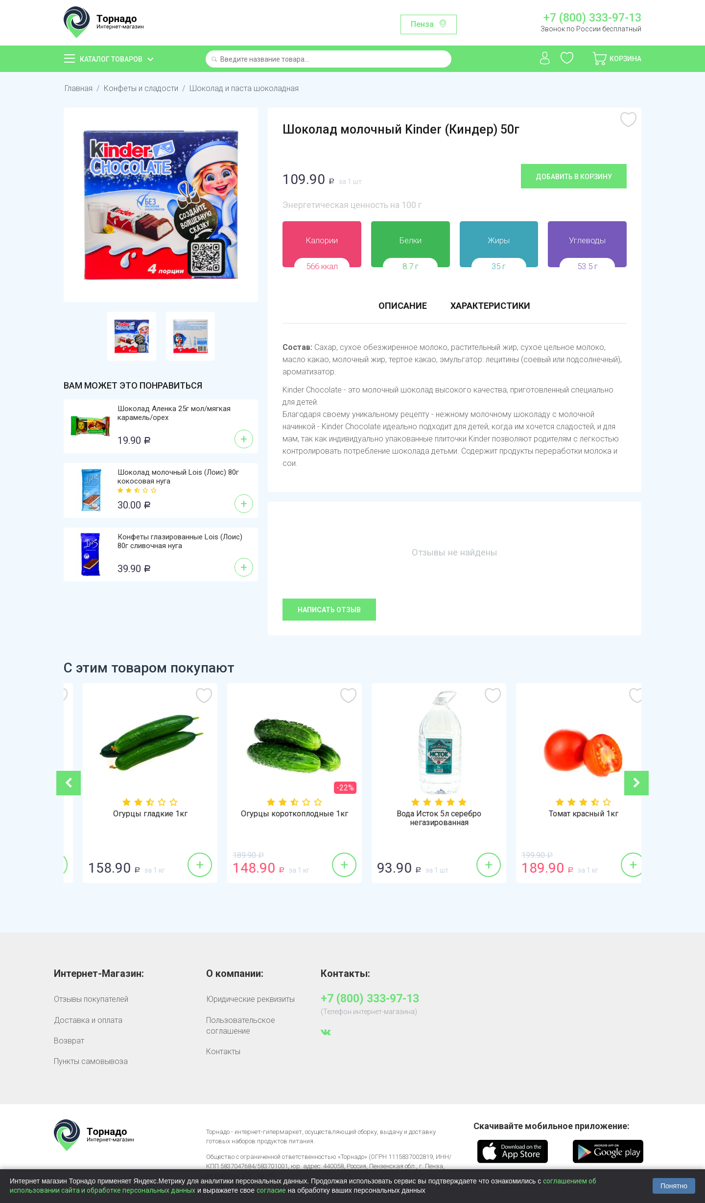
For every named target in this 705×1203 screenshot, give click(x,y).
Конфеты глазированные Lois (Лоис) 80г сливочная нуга (180, 541)
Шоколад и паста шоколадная (244, 88)
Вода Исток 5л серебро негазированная (569, 818)
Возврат (69, 1040)
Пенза (422, 24)
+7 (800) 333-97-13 (592, 18)
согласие (271, 1190)
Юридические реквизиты (250, 999)
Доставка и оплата (88, 1020)
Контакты (223, 1051)
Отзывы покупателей (91, 999)
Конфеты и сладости (141, 88)
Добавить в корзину (574, 177)
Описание (402, 306)
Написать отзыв (329, 610)
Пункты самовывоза (91, 1061)
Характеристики (490, 306)
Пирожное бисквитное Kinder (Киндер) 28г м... (136, 818)
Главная (79, 88)
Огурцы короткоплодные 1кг (424, 814)
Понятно (673, 1186)
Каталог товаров (111, 59)
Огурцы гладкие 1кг (280, 814)
